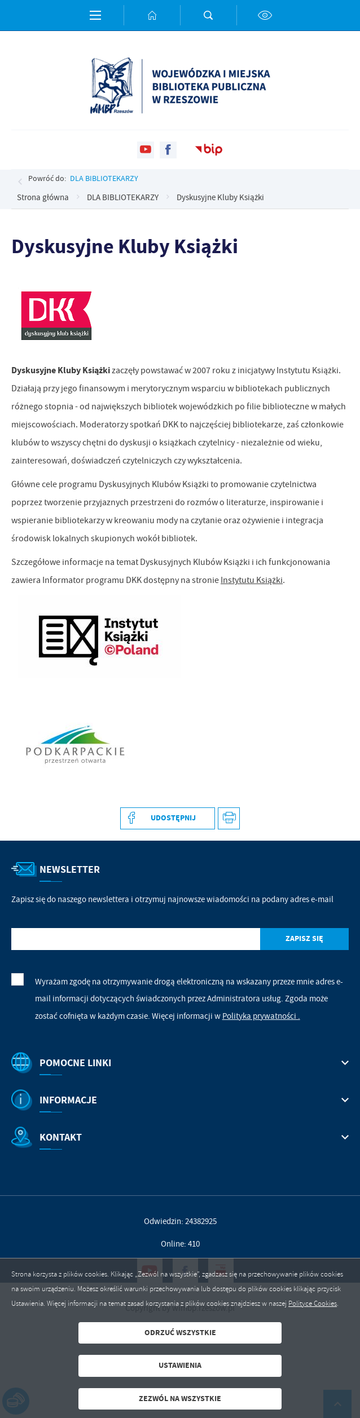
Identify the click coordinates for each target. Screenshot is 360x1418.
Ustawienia (180, 1365)
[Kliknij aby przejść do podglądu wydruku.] (229, 818)
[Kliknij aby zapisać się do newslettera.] (304, 939)
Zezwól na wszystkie (180, 1398)
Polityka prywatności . (261, 1016)
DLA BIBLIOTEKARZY (104, 178)
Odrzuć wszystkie (180, 1332)
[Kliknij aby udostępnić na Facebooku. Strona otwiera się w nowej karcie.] (167, 818)
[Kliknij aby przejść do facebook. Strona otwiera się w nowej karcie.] (168, 150)
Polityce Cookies (312, 1303)
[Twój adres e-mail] (135, 939)
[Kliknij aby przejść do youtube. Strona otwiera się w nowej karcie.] (145, 150)
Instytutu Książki (252, 580)
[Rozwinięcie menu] (180, 1063)
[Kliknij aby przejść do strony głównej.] (151, 15)
